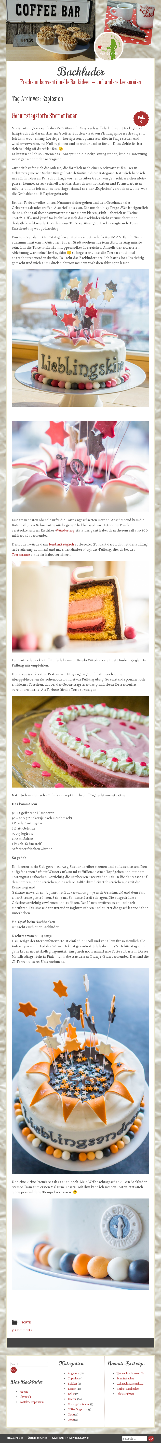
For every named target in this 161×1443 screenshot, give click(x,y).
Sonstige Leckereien (79, 1404)
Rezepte (23, 1392)
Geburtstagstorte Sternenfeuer (44, 115)
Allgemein (73, 1373)
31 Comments (22, 1330)
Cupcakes (73, 1378)
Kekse (71, 1394)
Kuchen (72, 1399)
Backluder (80, 71)
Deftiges (72, 1384)
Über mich (25, 1397)
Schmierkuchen (125, 1378)
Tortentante (21, 554)
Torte (26, 1322)
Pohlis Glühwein (125, 1394)
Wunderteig (65, 530)
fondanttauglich (61, 544)
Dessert (72, 1389)
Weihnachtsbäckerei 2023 (131, 1384)
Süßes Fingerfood (78, 1409)
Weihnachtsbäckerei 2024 (131, 1373)
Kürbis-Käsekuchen (128, 1389)
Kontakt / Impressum (31, 1402)
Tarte (71, 1414)
